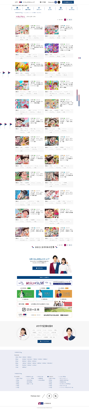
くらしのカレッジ (27, 12)
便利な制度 (29, 380)
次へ (70, 19)
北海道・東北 (18, 378)
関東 (17, 380)
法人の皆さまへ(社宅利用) (64, 383)
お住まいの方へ (63, 385)
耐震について (29, 383)
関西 (17, 383)
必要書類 (40, 378)
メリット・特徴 (30, 378)
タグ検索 (34, 12)
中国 (17, 385)
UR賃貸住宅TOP (18, 12)
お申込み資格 (41, 380)
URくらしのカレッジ (64, 378)
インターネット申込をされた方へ (66, 387)
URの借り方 (40, 376)
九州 (17, 387)
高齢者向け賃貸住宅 (63, 380)
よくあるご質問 (62, 376)
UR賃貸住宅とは (29, 376)
